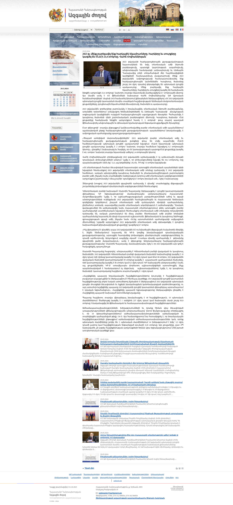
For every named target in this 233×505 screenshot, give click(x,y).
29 (61, 105)
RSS (177, 477)
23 (64, 103)
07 (57, 99)
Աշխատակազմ (163, 37)
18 (70, 101)
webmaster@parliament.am (110, 493)
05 (73, 97)
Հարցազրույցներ (60, 74)
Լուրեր (95, 477)
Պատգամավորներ (86, 37)
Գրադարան (172, 41)
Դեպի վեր (89, 468)
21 (57, 103)
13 (54, 101)
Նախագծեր (104, 41)
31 (67, 105)
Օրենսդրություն (87, 41)
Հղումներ (142, 44)
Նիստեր (117, 41)
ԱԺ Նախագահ (67, 37)
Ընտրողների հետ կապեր (98, 44)
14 (57, 101)
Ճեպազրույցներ (60, 67)
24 (67, 103)
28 (57, 105)
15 (61, 101)
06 (54, 99)
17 (67, 101)
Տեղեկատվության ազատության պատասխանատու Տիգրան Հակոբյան (130, 498)
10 (67, 99)
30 (64, 105)
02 (64, 97)
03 (67, 97)
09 (64, 99)
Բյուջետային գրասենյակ (65, 41)
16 (64, 101)
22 (61, 103)
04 (70, 97)
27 (54, 105)
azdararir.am (118, 481)
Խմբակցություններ (144, 37)
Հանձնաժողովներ (123, 37)
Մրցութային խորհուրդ (124, 44)
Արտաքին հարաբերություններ (149, 41)
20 (54, 103)
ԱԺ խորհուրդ (104, 37)
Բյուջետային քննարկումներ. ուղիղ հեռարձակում (124, 402)
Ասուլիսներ (57, 70)
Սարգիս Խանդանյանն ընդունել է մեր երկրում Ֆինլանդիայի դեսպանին (134, 363)
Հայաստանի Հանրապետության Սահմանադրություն (69, 158)
